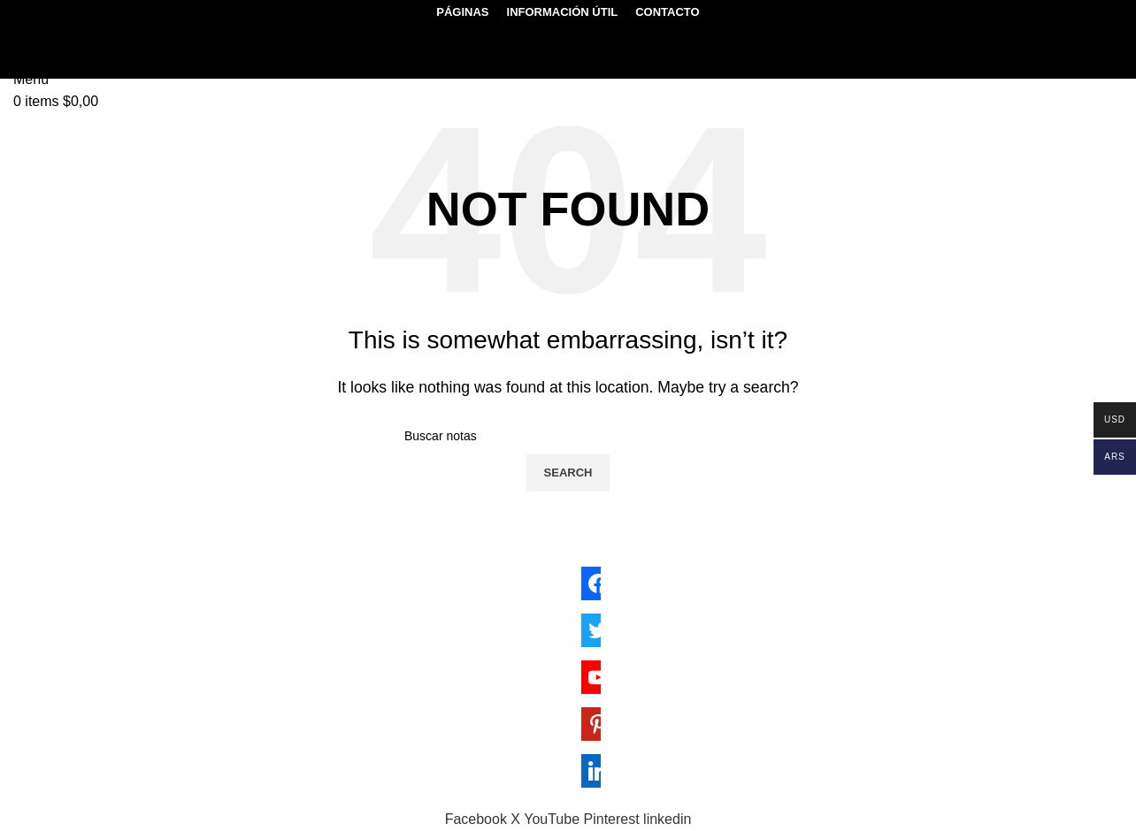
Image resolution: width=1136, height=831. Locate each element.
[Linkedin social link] (667, 819)
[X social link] (517, 819)
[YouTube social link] (553, 819)
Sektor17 (241, 796)
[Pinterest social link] (614, 819)
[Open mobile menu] (31, 79)
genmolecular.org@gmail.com (127, 648)
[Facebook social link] (478, 819)
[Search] (35, 34)
